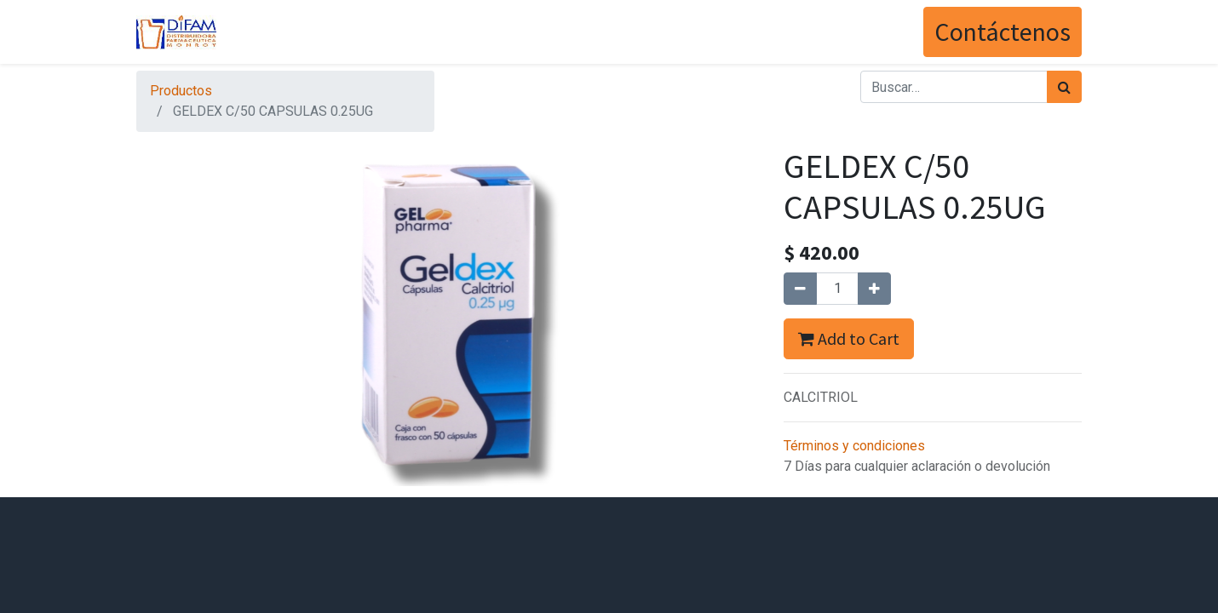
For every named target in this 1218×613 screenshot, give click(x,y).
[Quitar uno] (800, 288)
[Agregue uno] (874, 288)
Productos (181, 91)
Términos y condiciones (854, 446)
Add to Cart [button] (848, 338)
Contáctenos (1002, 31)
